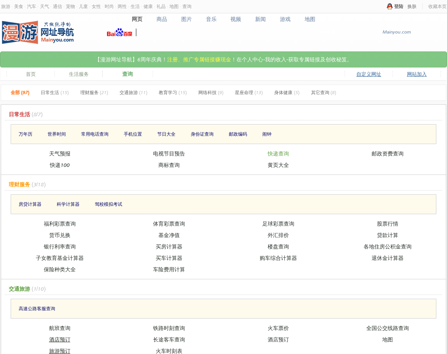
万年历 (25, 134)
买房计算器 (169, 246)
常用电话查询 (95, 134)
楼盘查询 (278, 246)
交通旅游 (133, 92)
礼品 (161, 6)
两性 (122, 6)
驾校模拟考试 (108, 204)
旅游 (5, 6)
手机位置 (133, 134)
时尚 (109, 6)
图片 (186, 19)
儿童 (83, 6)
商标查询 (169, 165)
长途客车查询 (169, 339)
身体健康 (286, 92)
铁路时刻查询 (169, 328)
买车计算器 (169, 258)
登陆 (398, 6)
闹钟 (266, 134)
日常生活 (55, 92)
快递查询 (278, 153)
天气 (44, 6)
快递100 (60, 165)
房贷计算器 (30, 204)
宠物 (70, 6)
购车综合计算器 (278, 258)
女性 (96, 6)
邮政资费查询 (388, 153)
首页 (31, 74)
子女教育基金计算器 (60, 258)
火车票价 (278, 328)
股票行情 (387, 223)
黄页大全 (278, 165)
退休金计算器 (388, 258)
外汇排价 (278, 235)
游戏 (285, 19)
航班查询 (59, 328)
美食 (18, 6)
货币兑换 (59, 235)
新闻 (260, 19)
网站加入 (417, 74)
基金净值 (169, 235)
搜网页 (328, 32)
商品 (161, 19)
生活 (135, 6)
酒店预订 (59, 339)
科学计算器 (68, 204)
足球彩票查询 (278, 223)
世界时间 (57, 134)
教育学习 (173, 92)
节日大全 (166, 134)
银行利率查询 (60, 246)
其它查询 (323, 92)
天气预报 (59, 153)
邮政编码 (238, 134)
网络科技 (211, 92)
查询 (187, 6)
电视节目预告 (169, 153)
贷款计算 (387, 235)
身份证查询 (202, 134)
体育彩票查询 (169, 223)
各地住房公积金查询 (388, 246)
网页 (136, 19)
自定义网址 (368, 74)
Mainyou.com (396, 32)
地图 (174, 6)
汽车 (31, 6)
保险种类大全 (60, 269)
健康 (148, 6)
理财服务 (94, 92)
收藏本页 (437, 6)
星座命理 (249, 92)
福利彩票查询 (60, 223)
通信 (57, 6)
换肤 (412, 6)
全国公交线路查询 (387, 328)
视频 (235, 19)
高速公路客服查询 (37, 308)
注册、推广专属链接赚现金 (199, 59)
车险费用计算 (169, 269)
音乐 (211, 19)
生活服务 (79, 74)
